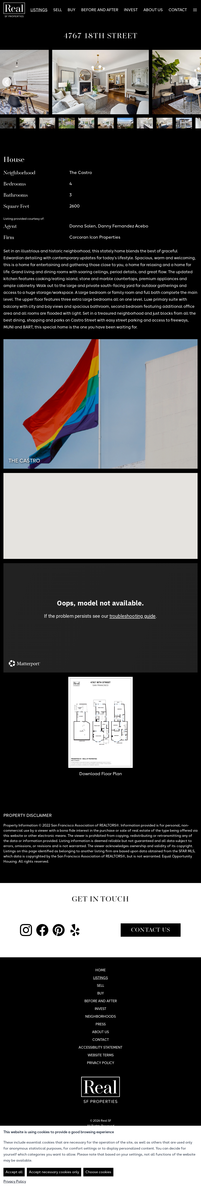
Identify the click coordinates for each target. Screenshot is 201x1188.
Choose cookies (98, 1172)
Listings (38, 9)
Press (101, 1024)
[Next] (194, 82)
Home (100, 970)
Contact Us (150, 930)
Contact (178, 9)
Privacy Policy (100, 1063)
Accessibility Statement (100, 1047)
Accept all (14, 1172)
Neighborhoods (100, 1016)
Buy (71, 9)
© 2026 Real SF (100, 1120)
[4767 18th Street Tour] (100, 618)
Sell (57, 9)
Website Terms (101, 1055)
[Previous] (7, 82)
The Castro (24, 460)
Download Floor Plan (100, 773)
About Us (153, 9)
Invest (131, 9)
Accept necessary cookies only (54, 1172)
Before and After (99, 9)
